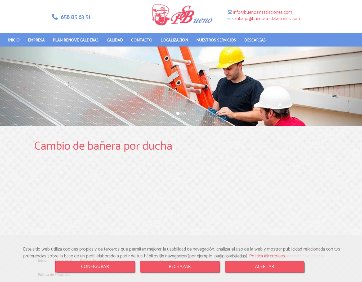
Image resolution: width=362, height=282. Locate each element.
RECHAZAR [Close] (180, 267)
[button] (27, 86)
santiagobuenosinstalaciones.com (265, 18)
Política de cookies (267, 256)
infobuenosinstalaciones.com (262, 12)
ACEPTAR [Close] (264, 267)
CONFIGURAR (95, 267)
